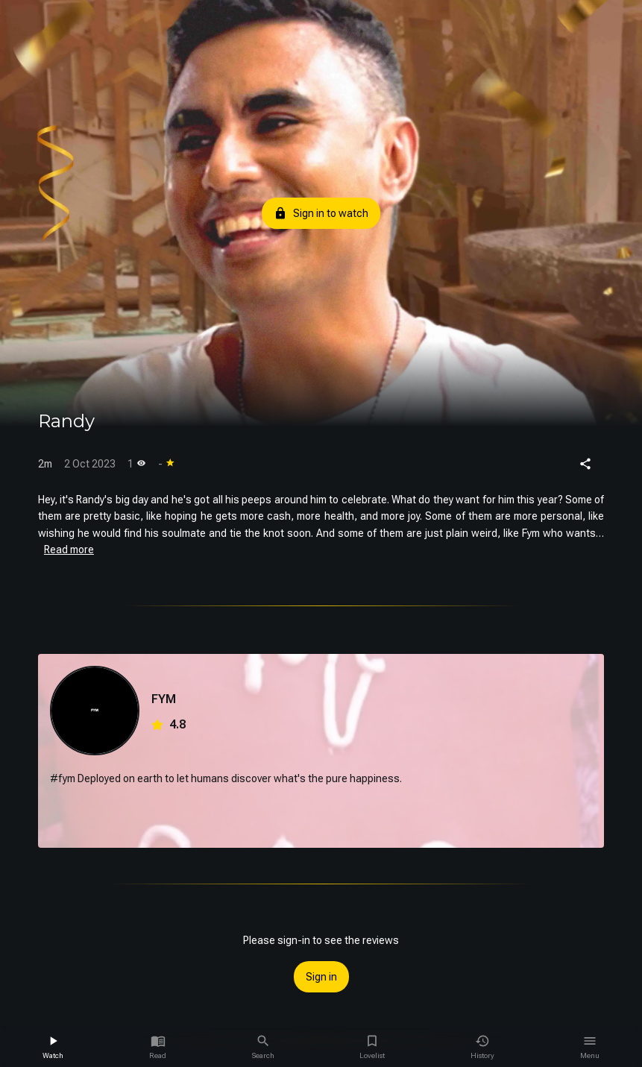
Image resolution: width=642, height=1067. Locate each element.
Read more (69, 549)
